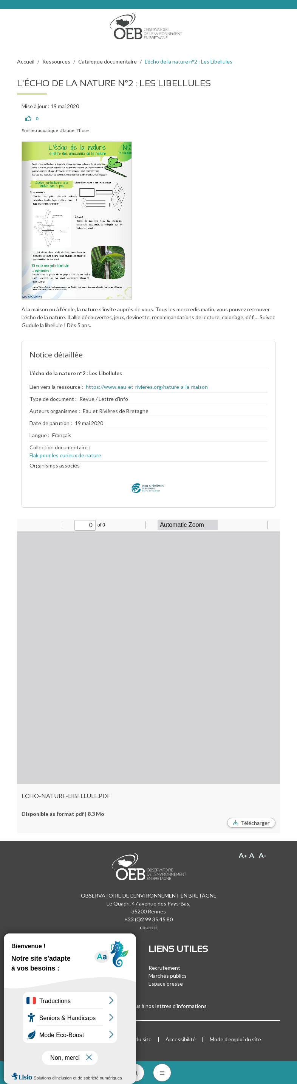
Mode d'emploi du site (235, 1039)
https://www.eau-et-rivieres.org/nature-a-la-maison (147, 387)
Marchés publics (167, 975)
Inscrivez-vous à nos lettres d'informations (148, 1006)
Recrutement (164, 967)
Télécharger (255, 823)
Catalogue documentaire (107, 61)
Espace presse (165, 983)
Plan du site (138, 1039)
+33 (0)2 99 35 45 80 (148, 919)
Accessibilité (181, 1039)
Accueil (25, 61)
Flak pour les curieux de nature (65, 455)
